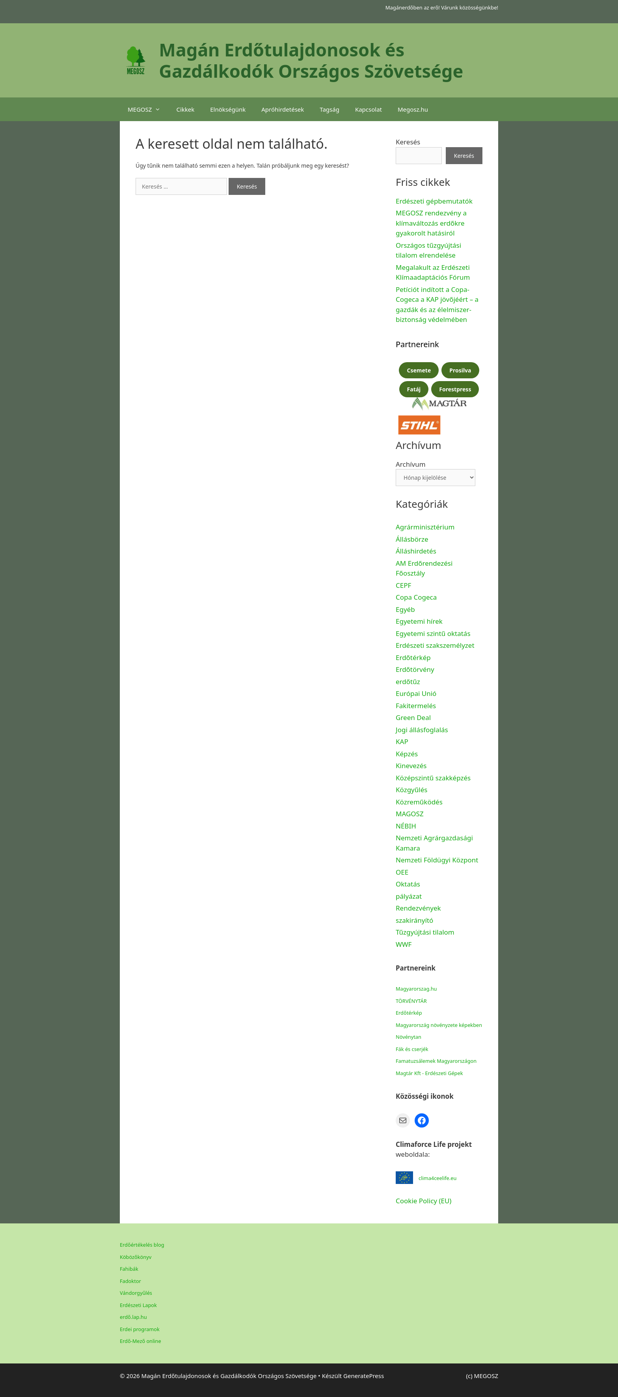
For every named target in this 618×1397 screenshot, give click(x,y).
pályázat (409, 896)
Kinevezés (411, 765)
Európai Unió (416, 693)
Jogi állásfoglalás (422, 729)
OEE (402, 872)
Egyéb (405, 609)
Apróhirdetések (282, 109)
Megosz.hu (413, 109)
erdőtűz (408, 681)
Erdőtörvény (415, 669)
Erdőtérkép (413, 657)
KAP (402, 741)
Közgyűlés (411, 789)
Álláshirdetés (416, 550)
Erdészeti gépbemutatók (434, 201)
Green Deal (413, 717)
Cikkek (185, 109)
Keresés (408, 141)
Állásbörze (412, 539)
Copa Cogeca (417, 597)
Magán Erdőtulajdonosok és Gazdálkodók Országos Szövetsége (311, 60)
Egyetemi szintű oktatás (433, 633)
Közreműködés (419, 801)
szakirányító (414, 920)
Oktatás (408, 883)
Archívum (411, 464)
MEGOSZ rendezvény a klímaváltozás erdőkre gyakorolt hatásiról (431, 223)
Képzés (407, 753)
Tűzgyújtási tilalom (425, 932)
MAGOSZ (410, 813)
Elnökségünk (228, 109)
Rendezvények (418, 908)
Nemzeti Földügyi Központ (437, 859)
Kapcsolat (368, 109)
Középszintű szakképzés (433, 777)
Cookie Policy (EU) (423, 1200)
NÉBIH (406, 825)
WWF (403, 944)
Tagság (329, 109)
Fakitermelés (416, 705)
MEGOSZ (148, 109)
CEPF (403, 585)
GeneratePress (363, 1376)
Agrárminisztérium (425, 526)
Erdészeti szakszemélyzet (435, 645)
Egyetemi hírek (419, 621)
